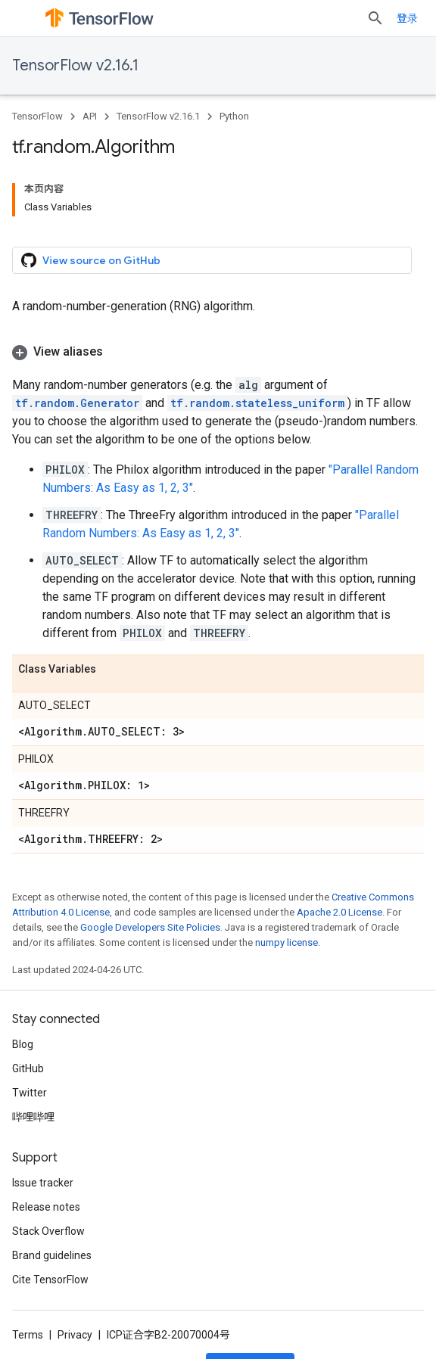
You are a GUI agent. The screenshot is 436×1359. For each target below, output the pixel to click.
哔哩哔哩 (33, 1117)
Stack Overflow (48, 1231)
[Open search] (375, 18)
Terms (27, 1335)
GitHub (28, 1068)
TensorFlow (37, 116)
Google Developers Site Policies (150, 927)
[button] (218, 352)
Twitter (29, 1093)
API (90, 116)
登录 (407, 18)
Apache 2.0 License (339, 912)
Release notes (46, 1207)
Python (234, 116)
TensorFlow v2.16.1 (75, 65)
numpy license (286, 942)
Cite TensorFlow (50, 1279)
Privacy (75, 1335)
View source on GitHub (90, 260)
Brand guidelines (52, 1255)
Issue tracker (42, 1183)
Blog (22, 1044)
